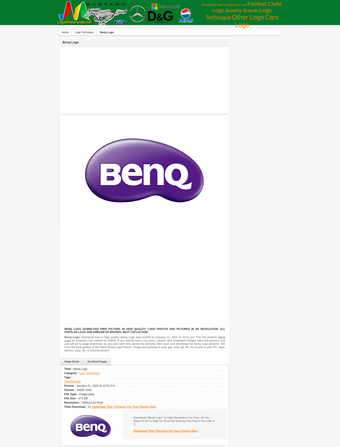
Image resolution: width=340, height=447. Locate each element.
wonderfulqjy (72, 381)
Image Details (71, 361)
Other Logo (248, 17)
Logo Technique (84, 32)
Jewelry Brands (241, 10)
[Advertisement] (145, 80)
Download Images (97, 361)
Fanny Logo (240, 5)
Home (65, 32)
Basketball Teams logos (217, 4)
